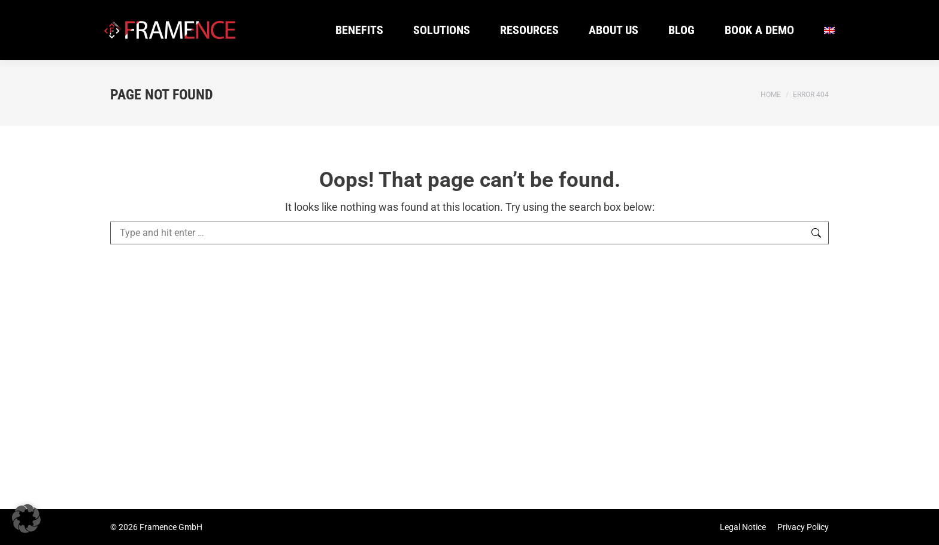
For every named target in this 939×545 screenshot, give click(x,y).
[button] (26, 518)
